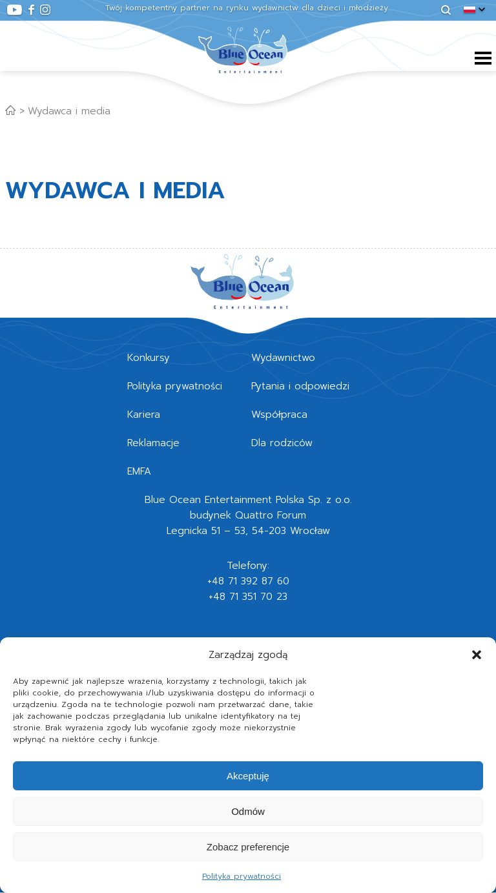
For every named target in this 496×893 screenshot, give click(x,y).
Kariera (143, 414)
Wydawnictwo (283, 358)
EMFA (139, 471)
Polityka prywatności (241, 876)
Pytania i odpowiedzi (300, 386)
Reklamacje (153, 443)
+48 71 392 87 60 (248, 581)
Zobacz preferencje (248, 846)
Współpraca (279, 414)
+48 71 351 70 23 (248, 597)
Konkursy (148, 358)
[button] (476, 654)
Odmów (248, 811)
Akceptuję (248, 775)
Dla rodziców (282, 443)
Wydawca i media (69, 111)
